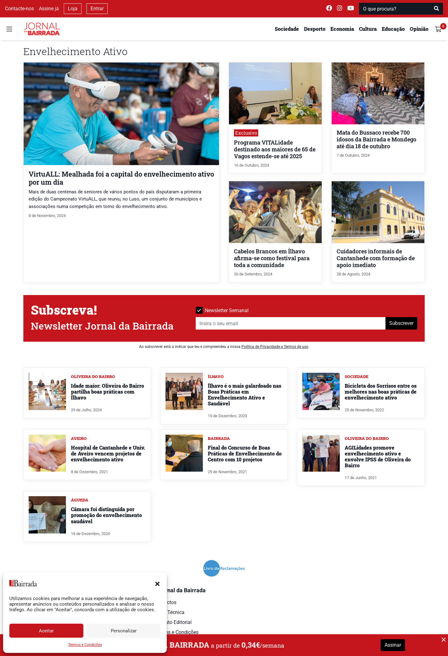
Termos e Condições (85, 645)
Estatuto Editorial (173, 622)
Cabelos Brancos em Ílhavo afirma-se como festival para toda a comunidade (272, 258)
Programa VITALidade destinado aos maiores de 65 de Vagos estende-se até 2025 (274, 149)
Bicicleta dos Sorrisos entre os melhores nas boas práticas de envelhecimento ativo (381, 391)
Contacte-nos (19, 9)
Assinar (393, 645)
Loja (72, 9)
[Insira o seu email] (291, 323)
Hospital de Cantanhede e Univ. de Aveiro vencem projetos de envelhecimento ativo (108, 453)
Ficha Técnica (169, 612)
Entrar (97, 9)
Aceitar (46, 631)
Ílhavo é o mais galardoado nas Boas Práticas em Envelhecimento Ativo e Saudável (244, 394)
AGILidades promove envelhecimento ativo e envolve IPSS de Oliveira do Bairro (378, 456)
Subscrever (401, 323)
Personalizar (124, 631)
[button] (157, 583)
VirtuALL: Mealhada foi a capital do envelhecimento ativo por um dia (121, 177)
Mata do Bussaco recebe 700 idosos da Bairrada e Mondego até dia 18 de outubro (376, 139)
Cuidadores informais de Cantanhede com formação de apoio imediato (376, 258)
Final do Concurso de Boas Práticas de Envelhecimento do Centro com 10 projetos (245, 453)
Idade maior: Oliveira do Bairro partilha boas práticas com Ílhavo (107, 391)
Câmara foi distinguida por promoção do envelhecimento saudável (106, 515)
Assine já (49, 9)
